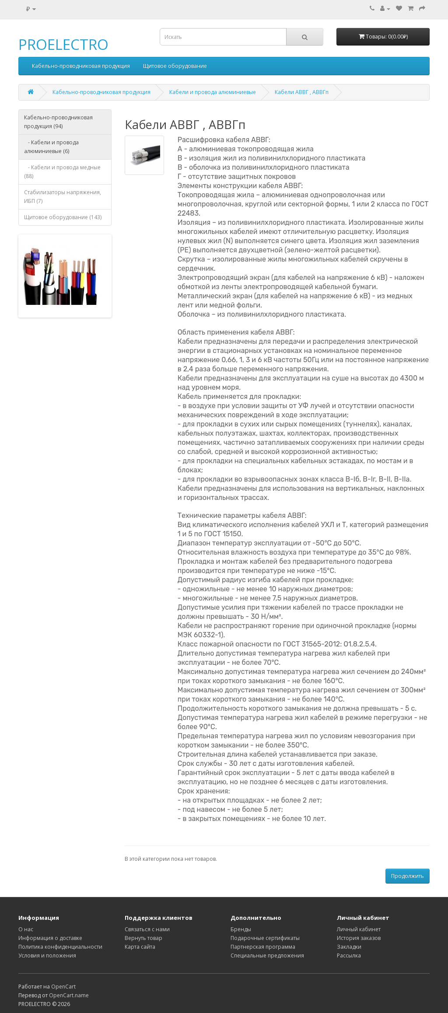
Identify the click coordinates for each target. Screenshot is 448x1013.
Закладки (349, 946)
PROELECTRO (63, 44)
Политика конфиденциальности (60, 946)
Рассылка (349, 955)
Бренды (241, 929)
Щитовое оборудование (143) (63, 217)
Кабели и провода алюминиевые (212, 92)
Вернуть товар (143, 938)
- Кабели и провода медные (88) (62, 172)
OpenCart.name (69, 995)
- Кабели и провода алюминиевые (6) (51, 147)
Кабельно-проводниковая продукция (81, 66)
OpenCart (63, 986)
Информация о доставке (50, 938)
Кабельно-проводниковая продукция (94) (58, 122)
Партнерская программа (263, 946)
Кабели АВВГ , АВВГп (302, 92)
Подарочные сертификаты (265, 938)
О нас (25, 929)
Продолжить (407, 876)
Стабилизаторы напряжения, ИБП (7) (62, 197)
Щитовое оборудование (175, 66)
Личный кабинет (359, 929)
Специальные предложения (267, 955)
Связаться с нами (147, 929)
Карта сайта (140, 946)
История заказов (359, 938)
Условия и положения (47, 955)
